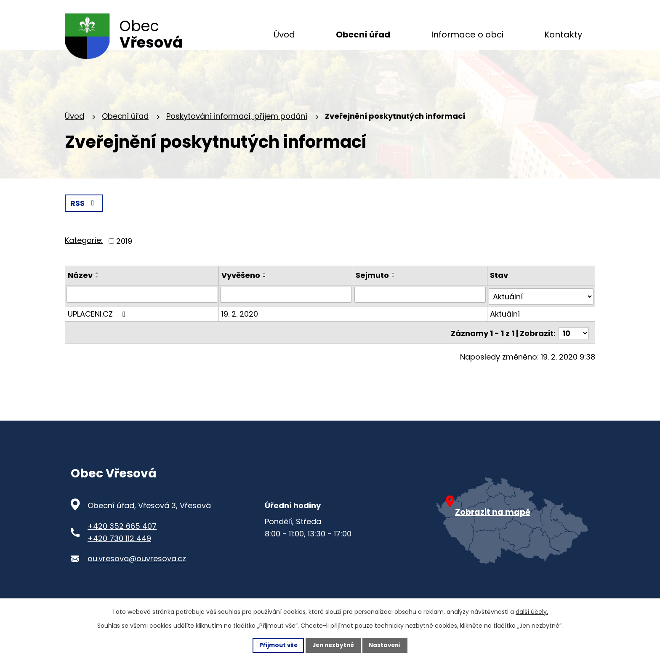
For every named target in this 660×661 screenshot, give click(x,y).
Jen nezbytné (333, 645)
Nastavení (387, 645)
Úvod (74, 126)
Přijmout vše (276, 645)
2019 (124, 251)
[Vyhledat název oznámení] (142, 305)
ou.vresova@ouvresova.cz (137, 569)
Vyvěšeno (241, 285)
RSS (84, 213)
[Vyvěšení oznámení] (286, 305)
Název (80, 285)
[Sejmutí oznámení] (420, 305)
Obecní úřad (125, 126)
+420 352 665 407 (122, 536)
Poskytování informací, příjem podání (236, 126)
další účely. (532, 611)
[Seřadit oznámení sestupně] (97, 287)
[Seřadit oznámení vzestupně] (97, 283)
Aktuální (505, 322)
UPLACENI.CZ (98, 322)
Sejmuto (372, 285)
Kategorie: (84, 250)
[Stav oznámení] (541, 305)
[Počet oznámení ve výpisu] (574, 340)
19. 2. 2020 (240, 322)
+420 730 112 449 (119, 548)
